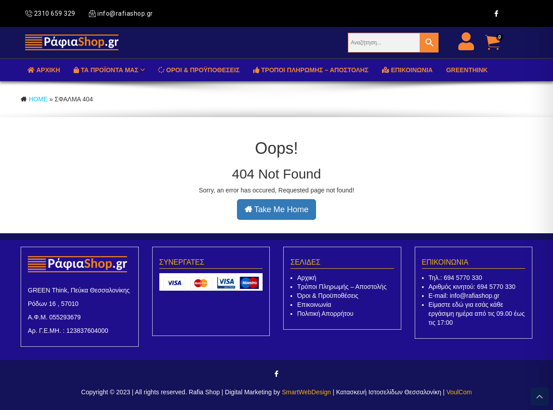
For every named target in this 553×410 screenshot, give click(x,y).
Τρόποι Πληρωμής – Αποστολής (341, 286)
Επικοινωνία (314, 304)
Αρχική (306, 277)
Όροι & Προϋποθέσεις (327, 295)
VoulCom (459, 392)
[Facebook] (496, 13)
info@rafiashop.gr (121, 13)
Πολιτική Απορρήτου (325, 313)
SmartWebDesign (306, 392)
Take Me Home (277, 209)
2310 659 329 (50, 13)
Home (38, 99)
